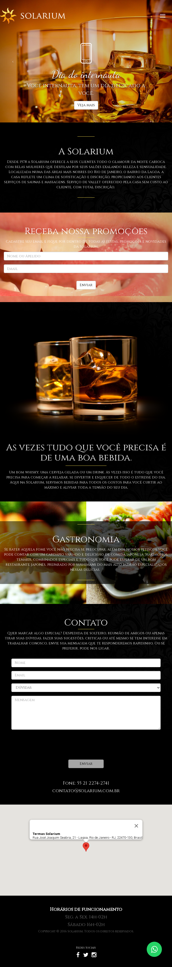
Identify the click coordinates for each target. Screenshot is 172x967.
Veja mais (86, 105)
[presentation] (49, 744)
